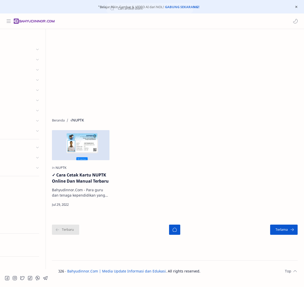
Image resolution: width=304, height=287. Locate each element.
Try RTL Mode (16, 248)
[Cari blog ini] (106, 21)
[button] (295, 21)
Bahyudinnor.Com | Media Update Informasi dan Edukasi (129, 276)
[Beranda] (181, 235)
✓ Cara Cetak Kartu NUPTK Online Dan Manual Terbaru (92, 180)
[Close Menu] (296, 7)
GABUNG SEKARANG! (182, 7)
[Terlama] (284, 235)
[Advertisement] (181, 72)
